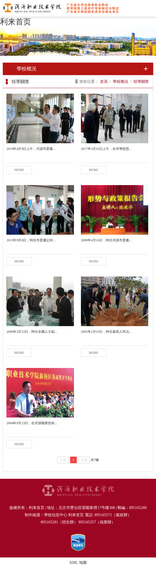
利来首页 (15, 21)
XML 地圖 (77, 563)
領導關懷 (141, 82)
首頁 (104, 82)
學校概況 (120, 82)
